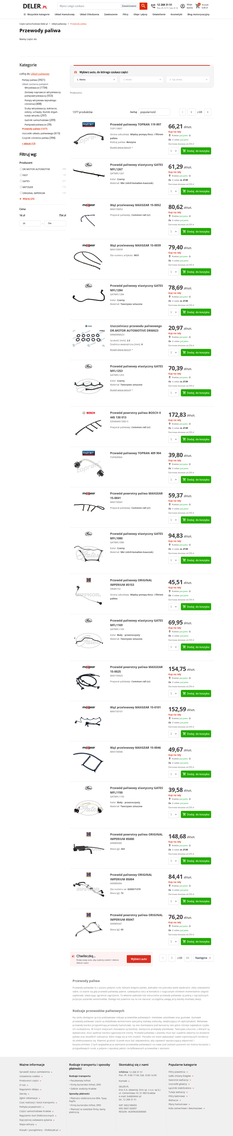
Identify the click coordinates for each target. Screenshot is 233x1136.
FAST (24, 175)
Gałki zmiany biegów (181, 1075)
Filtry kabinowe (178, 1096)
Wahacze (175, 1100)
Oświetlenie (159, 14)
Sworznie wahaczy (180, 1080)
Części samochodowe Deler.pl (33, 23)
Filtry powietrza (178, 1071)
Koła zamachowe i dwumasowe (187, 1108)
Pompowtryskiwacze (35, 124)
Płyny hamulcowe (179, 1104)
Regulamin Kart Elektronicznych (37, 1115)
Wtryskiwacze (32, 87)
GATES (25, 181)
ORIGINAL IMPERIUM (32, 193)
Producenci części (30, 1080)
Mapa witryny (28, 1124)
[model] (142, 79)
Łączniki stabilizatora (181, 1088)
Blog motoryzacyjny (199, 14)
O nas (23, 1084)
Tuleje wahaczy (178, 1092)
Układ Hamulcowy (65, 14)
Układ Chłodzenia (89, 14)
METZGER (26, 187)
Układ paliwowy (59, 23)
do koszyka (195, 151)
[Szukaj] (143, 6)
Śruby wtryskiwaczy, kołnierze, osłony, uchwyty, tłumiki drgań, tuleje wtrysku (41, 112)
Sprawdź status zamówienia (35, 1071)
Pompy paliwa (29, 79)
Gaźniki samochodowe (37, 120)
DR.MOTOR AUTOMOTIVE (35, 169)
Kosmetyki (176, 14)
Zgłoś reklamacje (29, 1098)
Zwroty (24, 1093)
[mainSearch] (89, 6)
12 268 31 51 (136, 1072)
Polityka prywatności (31, 1106)
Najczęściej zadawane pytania (36, 1119)
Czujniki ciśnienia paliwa (35, 137)
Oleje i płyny (140, 14)
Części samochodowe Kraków (36, 1111)
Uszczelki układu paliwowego (37, 133)
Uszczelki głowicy (179, 1084)
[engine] (188, 79)
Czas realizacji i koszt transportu (38, 1102)
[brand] (95, 79)
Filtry (125, 14)
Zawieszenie (111, 14)
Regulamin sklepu (30, 1089)
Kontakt (124, 1080)
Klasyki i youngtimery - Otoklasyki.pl (40, 1129)
